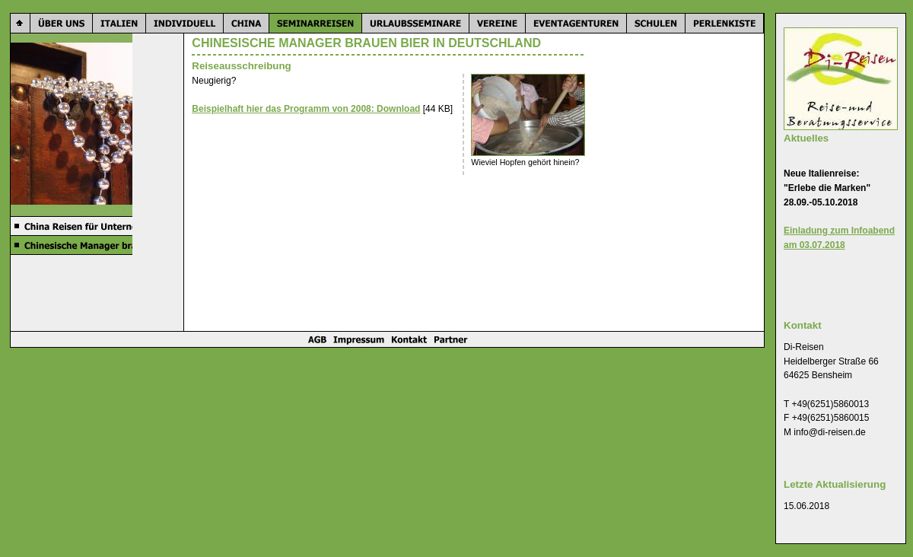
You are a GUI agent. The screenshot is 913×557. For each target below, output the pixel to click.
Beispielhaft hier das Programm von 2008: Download (306, 108)
